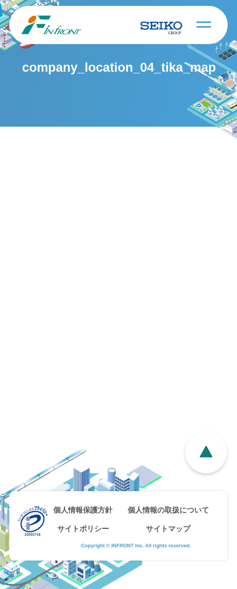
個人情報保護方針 (82, 510)
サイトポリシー (83, 528)
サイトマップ (168, 528)
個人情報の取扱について (168, 510)
